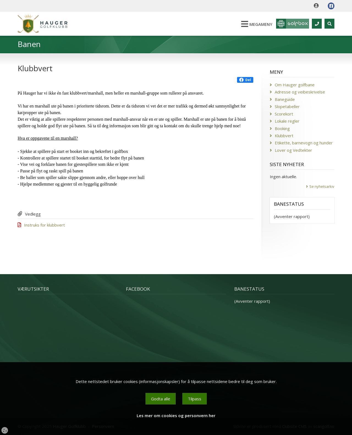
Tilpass (194, 398)
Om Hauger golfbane (295, 84)
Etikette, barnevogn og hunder (304, 142)
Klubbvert (284, 135)
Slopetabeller (287, 106)
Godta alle (160, 398)
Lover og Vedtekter (293, 150)
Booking (282, 128)
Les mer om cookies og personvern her (176, 415)
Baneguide (285, 99)
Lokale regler (287, 121)
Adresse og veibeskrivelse (300, 92)
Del (245, 80)
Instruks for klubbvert (44, 225)
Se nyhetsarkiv (321, 186)
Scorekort (284, 114)
